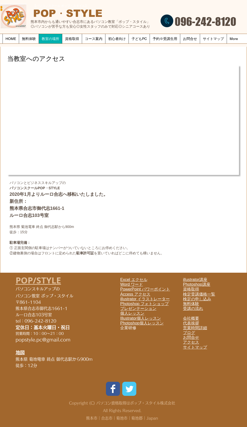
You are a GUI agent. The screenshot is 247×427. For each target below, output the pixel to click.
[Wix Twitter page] (129, 389)
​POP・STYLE (67, 13)
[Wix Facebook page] (113, 389)
